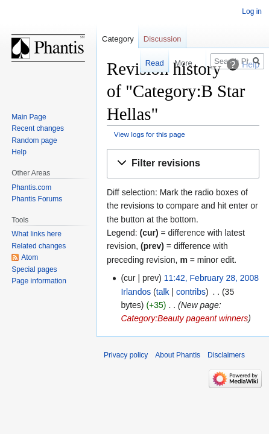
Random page (34, 140)
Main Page (28, 117)
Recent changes (37, 128)
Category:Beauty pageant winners (184, 318)
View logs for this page (149, 134)
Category (118, 38)
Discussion (163, 38)
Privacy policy (126, 355)
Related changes (38, 246)
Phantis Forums (36, 199)
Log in (252, 11)
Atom (29, 257)
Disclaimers (226, 355)
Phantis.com (31, 187)
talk (162, 292)
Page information (38, 281)
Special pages (34, 269)
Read (147, 63)
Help (19, 152)
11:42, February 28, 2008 (211, 278)
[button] (183, 163)
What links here (36, 234)
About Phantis (177, 355)
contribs (191, 292)
